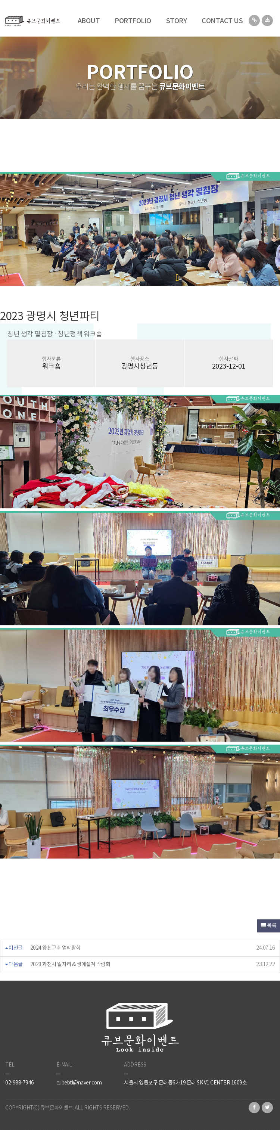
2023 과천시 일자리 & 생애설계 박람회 (70, 965)
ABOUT (89, 21)
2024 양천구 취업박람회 (55, 948)
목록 (268, 926)
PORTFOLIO (133, 21)
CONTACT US (222, 21)
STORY (176, 21)
